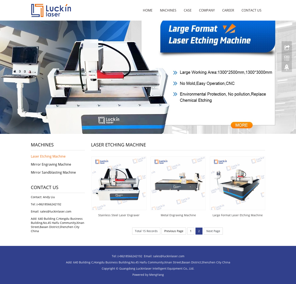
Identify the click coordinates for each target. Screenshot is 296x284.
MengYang (156, 275)
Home (148, 10)
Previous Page (173, 231)
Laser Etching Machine (48, 156)
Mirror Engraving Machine (51, 164)
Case (188, 10)
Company (207, 10)
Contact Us (251, 10)
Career (228, 10)
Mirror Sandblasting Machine (53, 172)
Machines (168, 10)
